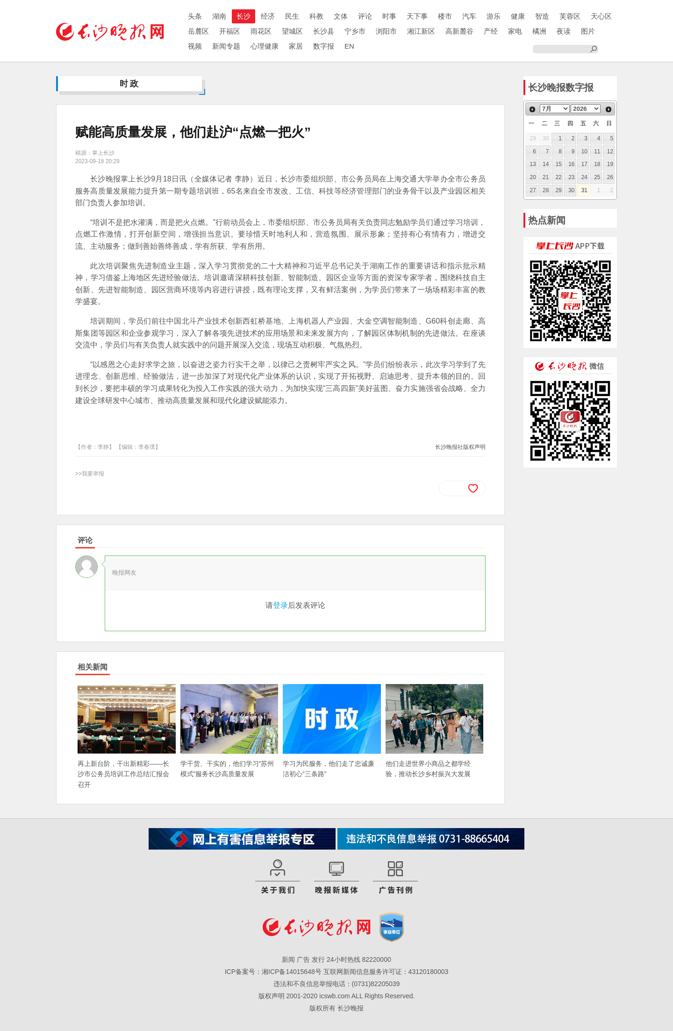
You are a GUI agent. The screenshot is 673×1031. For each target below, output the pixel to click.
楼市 (445, 16)
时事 (389, 16)
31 (584, 190)
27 (533, 190)
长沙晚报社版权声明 (460, 447)
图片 (588, 31)
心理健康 (265, 46)
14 (546, 164)
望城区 (292, 31)
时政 (130, 83)
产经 (491, 31)
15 (559, 164)
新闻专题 (226, 46)
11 (597, 151)
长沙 (243, 16)
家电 (515, 31)
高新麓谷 (459, 31)
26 (610, 177)
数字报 (323, 46)
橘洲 (539, 31)
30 (571, 190)
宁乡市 (354, 31)
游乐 (494, 16)
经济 (268, 16)
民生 (292, 16)
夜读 (564, 31)
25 (597, 177)
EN (349, 46)
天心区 (601, 16)
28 (546, 190)
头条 (195, 16)
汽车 (469, 16)
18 (597, 164)
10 (584, 151)
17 (584, 164)
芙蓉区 (569, 16)
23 (571, 177)
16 (571, 164)
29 (559, 190)
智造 (542, 16)
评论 (365, 16)
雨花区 (261, 31)
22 (559, 177)
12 (610, 151)
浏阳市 (386, 31)
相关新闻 (92, 667)
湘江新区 (421, 31)
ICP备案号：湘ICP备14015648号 (273, 971)
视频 (195, 46)
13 (533, 164)
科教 (316, 16)
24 (584, 177)
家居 (296, 46)
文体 (341, 16)
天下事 (417, 16)
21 (546, 177)
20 (533, 177)
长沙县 (323, 31)
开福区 (229, 31)
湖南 (219, 16)
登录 (280, 605)
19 (610, 164)
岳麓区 (198, 31)
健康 (518, 16)
